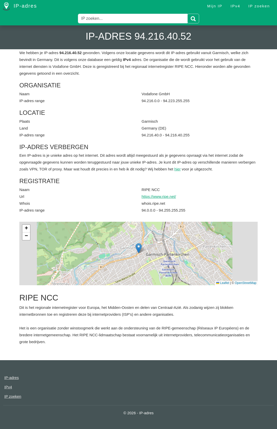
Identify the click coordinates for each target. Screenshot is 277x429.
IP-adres (20, 6)
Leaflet (222, 283)
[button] (138, 248)
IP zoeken (259, 6)
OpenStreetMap (245, 283)
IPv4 (235, 6)
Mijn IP (215, 6)
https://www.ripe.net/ (159, 196)
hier (177, 169)
